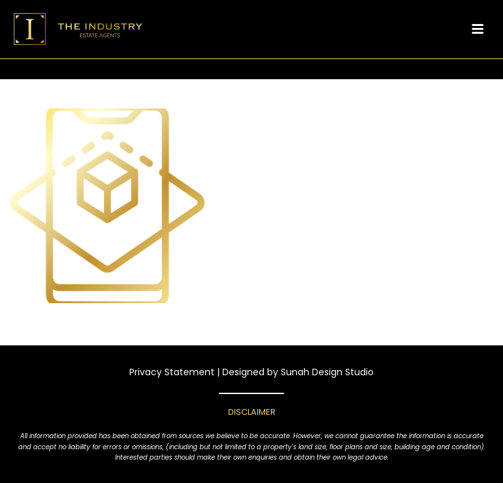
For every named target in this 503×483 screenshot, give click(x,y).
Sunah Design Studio (327, 371)
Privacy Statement (171, 371)
